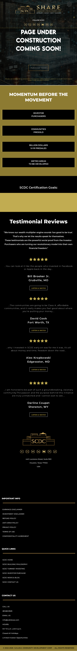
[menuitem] (17, 510)
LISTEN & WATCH (38, 288)
